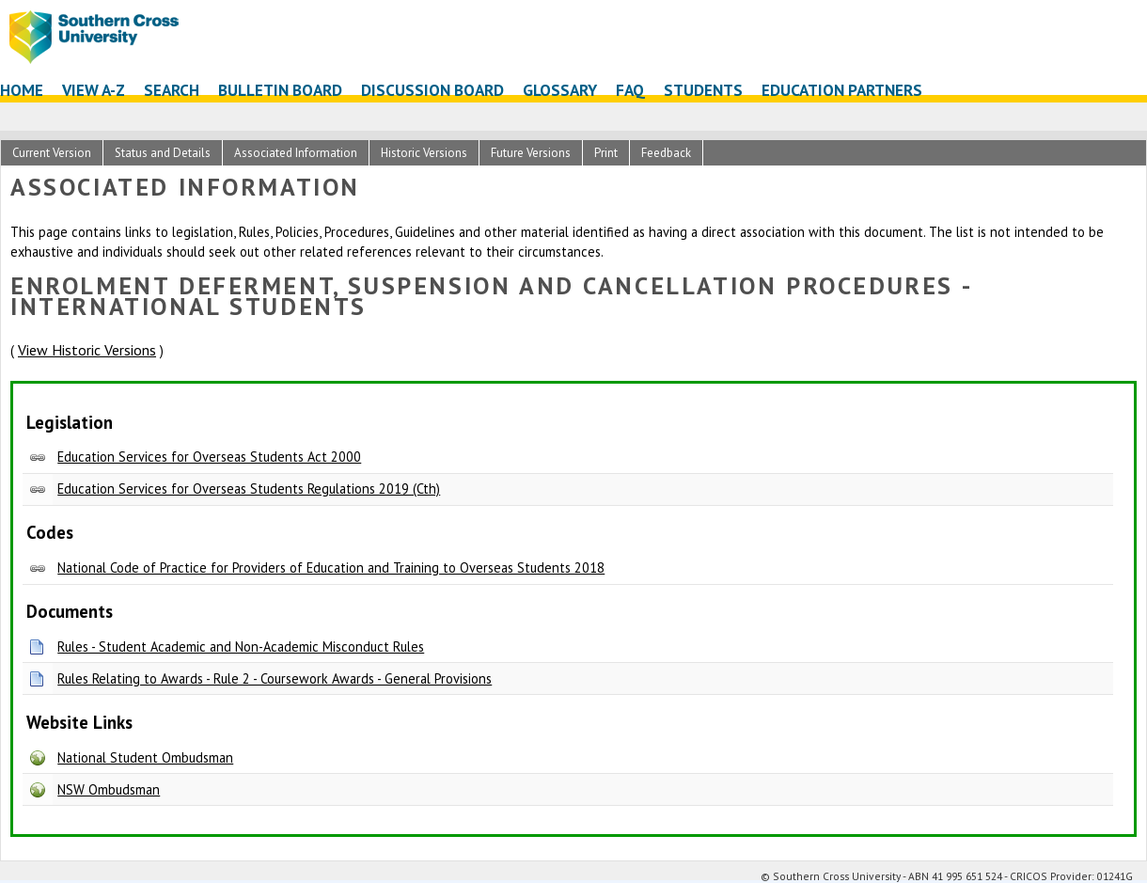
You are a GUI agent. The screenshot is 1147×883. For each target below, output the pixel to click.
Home (21, 90)
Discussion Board (432, 90)
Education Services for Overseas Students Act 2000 (209, 456)
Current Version (51, 153)
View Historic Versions (87, 349)
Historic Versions (424, 153)
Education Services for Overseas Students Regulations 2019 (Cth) (248, 488)
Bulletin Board (280, 90)
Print (606, 153)
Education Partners (842, 90)
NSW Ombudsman (108, 789)
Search (171, 90)
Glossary (560, 90)
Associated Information (295, 153)
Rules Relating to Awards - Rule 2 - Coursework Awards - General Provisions (274, 678)
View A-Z (93, 90)
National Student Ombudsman (145, 757)
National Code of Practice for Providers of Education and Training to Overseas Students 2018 (331, 567)
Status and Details (163, 153)
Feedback (666, 153)
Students (703, 90)
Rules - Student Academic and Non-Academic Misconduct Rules (240, 646)
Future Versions (531, 153)
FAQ (630, 90)
